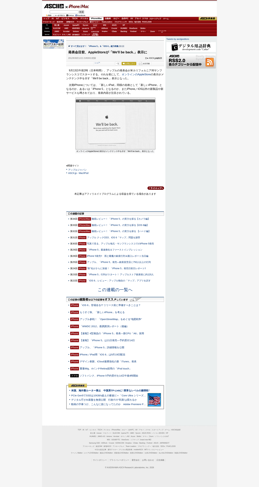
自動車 (108, 18)
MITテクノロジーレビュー (154, 450)
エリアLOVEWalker (91, 453)
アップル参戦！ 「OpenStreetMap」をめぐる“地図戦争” (111, 319)
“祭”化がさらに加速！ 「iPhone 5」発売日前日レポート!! (116, 268)
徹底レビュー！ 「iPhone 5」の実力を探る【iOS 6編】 (120, 225)
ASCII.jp (54, 6)
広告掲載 (160, 460)
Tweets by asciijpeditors (177, 39)
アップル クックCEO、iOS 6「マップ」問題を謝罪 (113, 237)
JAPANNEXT (76, 34)
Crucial (114, 28)
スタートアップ (155, 19)
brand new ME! (145, 440)
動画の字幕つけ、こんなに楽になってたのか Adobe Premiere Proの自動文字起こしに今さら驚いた (127, 404)
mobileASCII (138, 450)
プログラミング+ (120, 22)
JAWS (56, 31)
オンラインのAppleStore (136, 74)
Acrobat (66, 31)
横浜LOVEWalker (106, 453)
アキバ (138, 18)
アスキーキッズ (49, 22)
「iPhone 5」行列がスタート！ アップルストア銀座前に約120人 (120, 274)
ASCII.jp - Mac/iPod (78, 173)
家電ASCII (70, 22)
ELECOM (56, 28)
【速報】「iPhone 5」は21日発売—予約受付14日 (107, 340)
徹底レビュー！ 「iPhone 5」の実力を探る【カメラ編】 (121, 218)
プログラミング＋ (144, 446)
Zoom (152, 31)
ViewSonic (133, 28)
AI (53, 18)
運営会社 (136, 460)
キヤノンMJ (66, 35)
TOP (79, 430)
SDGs (131, 22)
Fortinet (133, 31)
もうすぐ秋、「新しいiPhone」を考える (102, 312)
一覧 (117, 64)
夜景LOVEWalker (136, 453)
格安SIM (60, 22)
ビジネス (65, 18)
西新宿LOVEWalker (121, 453)
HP (124, 25)
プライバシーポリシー (119, 460)
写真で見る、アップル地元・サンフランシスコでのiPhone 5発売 (120, 243)
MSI (104, 25)
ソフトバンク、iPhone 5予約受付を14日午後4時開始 (108, 375)
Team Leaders (131, 446)
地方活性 (137, 22)
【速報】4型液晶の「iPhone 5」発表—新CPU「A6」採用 (112, 333)
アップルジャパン (77, 169)
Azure (85, 31)
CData (114, 31)
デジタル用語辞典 (125, 450)
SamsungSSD (93, 28)
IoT (57, 18)
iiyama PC (125, 433)
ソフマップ (85, 35)
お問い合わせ (148, 460)
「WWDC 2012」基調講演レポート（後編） (104, 326)
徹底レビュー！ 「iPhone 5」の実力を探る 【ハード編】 (121, 231)
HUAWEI (124, 28)
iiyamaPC (76, 25)
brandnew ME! (95, 34)
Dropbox (105, 31)
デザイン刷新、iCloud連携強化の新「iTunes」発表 (108, 361)
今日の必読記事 (100, 450)
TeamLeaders (107, 22)
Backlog (124, 31)
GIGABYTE (85, 28)
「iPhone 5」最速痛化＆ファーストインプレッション (114, 249)
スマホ (145, 18)
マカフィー (57, 35)
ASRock (104, 28)
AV (131, 18)
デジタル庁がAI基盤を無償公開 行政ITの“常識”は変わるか (104, 399)
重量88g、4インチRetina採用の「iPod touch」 (106, 368)
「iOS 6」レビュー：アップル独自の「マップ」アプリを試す (119, 280)
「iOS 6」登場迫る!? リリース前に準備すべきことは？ (110, 305)
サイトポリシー (100, 460)
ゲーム (166, 19)
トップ (46, 18)
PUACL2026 (147, 22)
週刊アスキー (95, 22)
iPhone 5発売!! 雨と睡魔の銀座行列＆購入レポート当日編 (117, 256)
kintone (76, 31)
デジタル (84, 18)
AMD (66, 28)
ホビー (116, 18)
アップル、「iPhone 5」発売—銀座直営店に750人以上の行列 (119, 262)
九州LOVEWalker (151, 453)
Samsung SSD (94, 443)
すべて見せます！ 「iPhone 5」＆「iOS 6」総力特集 (95, 46)
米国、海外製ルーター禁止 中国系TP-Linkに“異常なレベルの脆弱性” (110, 390)
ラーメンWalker (77, 453)
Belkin (142, 28)
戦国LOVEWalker (181, 453)
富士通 (56, 25)
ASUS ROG (76, 28)
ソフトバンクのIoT (162, 31)
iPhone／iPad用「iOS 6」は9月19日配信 (102, 354)
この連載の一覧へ (115, 289)
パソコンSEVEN (95, 25)
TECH (74, 18)
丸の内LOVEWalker (166, 453)
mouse (66, 25)
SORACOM (119, 443)
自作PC (125, 18)
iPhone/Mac (77, 6)
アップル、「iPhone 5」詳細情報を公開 (102, 347)
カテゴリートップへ (154, 188)
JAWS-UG (101, 436)
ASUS (114, 25)
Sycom (85, 25)
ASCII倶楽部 (208, 18)
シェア (97, 63)
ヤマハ (143, 31)
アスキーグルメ (82, 22)
